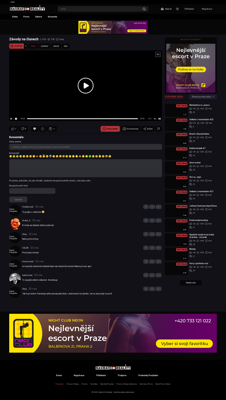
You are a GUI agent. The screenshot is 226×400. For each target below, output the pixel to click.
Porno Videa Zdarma (127, 384)
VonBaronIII (27, 207)
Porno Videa (73, 384)
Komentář (14, 153)
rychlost (44, 46)
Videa (15, 17)
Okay (24, 234)
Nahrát (166, 8)
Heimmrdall (28, 261)
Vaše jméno (15, 141)
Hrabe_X (26, 220)
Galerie (38, 17)
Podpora (122, 375)
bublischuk (27, 275)
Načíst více (191, 283)
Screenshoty (130, 128)
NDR (12, 2)
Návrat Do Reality (105, 392)
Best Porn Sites (163, 384)
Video (33, 46)
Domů (59, 375)
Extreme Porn (146, 384)
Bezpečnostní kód (18, 185)
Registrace (207, 9)
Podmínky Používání (148, 375)
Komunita (52, 17)
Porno (26, 17)
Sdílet (147, 128)
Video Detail (110, 128)
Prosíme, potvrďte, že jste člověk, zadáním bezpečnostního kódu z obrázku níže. (50, 180)
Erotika (94, 384)
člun (66, 46)
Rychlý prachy (107, 384)
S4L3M (25, 248)
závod (56, 46)
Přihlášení (189, 9)
